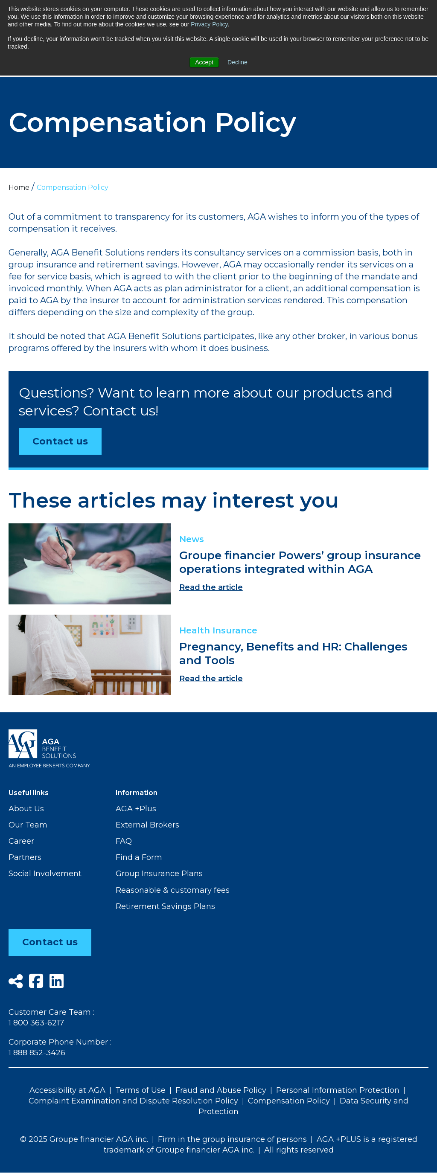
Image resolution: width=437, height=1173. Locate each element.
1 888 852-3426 (37, 1053)
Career (21, 841)
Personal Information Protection (337, 1090)
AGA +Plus (136, 808)
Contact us (60, 441)
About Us (26, 808)
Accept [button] (204, 62)
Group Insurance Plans (159, 873)
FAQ (124, 841)
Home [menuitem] (19, 187)
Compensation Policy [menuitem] (72, 187)
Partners (25, 857)
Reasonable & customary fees (173, 890)
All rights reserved (299, 1150)
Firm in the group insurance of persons (232, 1139)
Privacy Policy (209, 24)
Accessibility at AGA (67, 1090)
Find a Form (139, 857)
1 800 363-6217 (36, 1023)
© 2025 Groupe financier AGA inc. (84, 1139)
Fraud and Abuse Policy (220, 1090)
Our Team (28, 825)
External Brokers (147, 825)
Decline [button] (237, 62)
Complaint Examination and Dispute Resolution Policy (133, 1101)
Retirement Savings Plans (165, 906)
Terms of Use (140, 1090)
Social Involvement (45, 873)
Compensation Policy (289, 1101)
